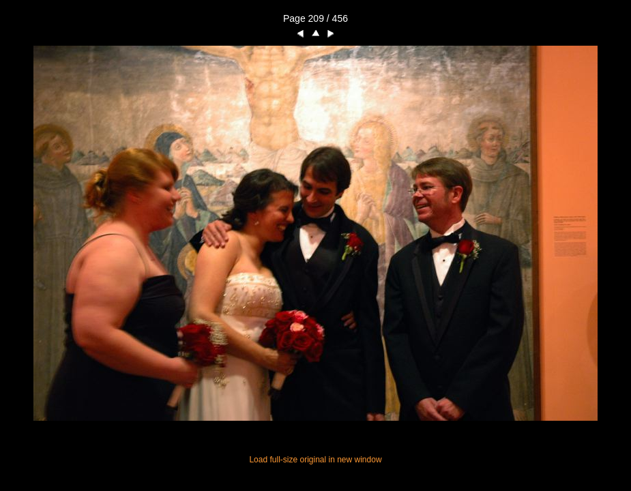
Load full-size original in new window (315, 459)
